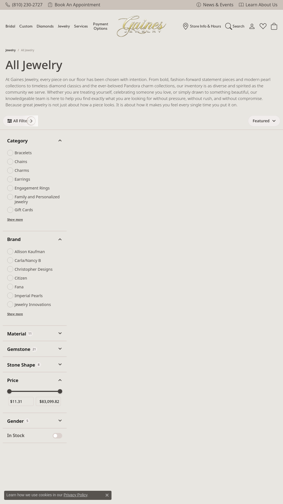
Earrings (22, 179)
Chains (21, 161)
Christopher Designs (34, 269)
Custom (25, 26)
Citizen (21, 278)
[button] (235, 26)
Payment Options (100, 26)
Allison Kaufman (30, 251)
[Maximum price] (48, 401)
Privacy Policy (75, 495)
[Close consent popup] (107, 495)
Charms (22, 170)
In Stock (16, 435)
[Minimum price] (21, 401)
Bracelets (23, 152)
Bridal (10, 26)
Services (81, 26)
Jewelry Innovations (33, 304)
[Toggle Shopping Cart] (274, 26)
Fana (19, 286)
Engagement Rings (32, 188)
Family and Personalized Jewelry (37, 199)
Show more (15, 219)
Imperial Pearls (29, 295)
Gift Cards (24, 209)
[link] (24, 4)
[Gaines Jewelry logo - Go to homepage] (141, 26)
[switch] (57, 435)
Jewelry (64, 26)
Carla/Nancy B (28, 260)
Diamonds (45, 26)
